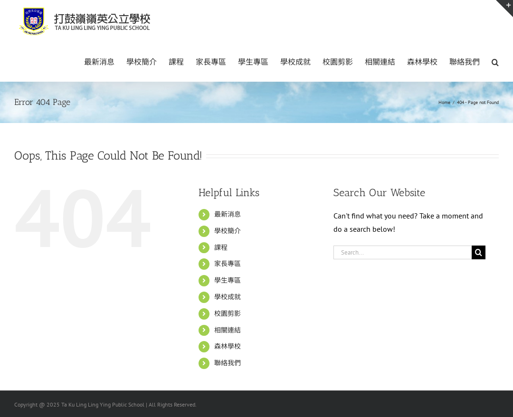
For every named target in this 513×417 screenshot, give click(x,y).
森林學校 (227, 346)
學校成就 (227, 297)
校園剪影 (227, 313)
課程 (221, 247)
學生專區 (227, 280)
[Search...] (402, 252)
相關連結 (227, 330)
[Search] (478, 252)
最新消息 (227, 214)
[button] (495, 61)
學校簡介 (227, 231)
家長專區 (227, 263)
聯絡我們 (227, 363)
